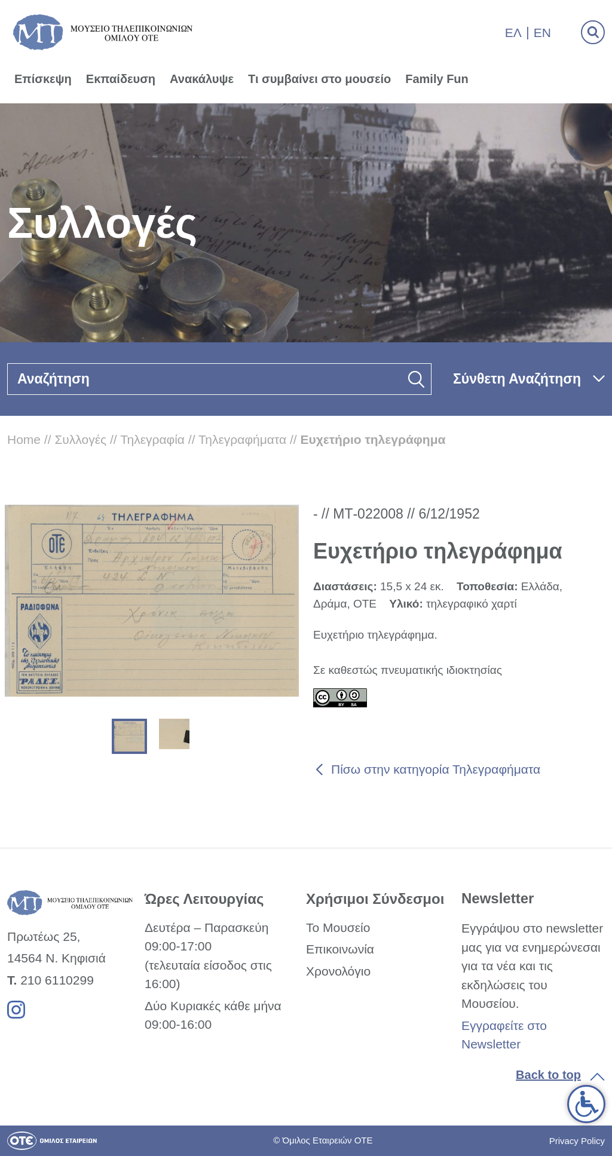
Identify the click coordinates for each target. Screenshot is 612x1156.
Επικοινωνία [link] (340, 949)
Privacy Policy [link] (577, 1141)
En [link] (542, 32)
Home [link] (24, 439)
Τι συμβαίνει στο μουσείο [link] (319, 78)
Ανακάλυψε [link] (202, 78)
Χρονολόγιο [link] (338, 971)
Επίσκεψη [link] (43, 78)
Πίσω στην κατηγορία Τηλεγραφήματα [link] (435, 769)
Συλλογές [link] (80, 439)
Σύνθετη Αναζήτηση (517, 379)
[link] (586, 1104)
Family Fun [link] (437, 78)
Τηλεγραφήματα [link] (242, 439)
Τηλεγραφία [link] (152, 439)
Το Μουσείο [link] (338, 927)
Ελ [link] (513, 32)
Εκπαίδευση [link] (120, 78)
